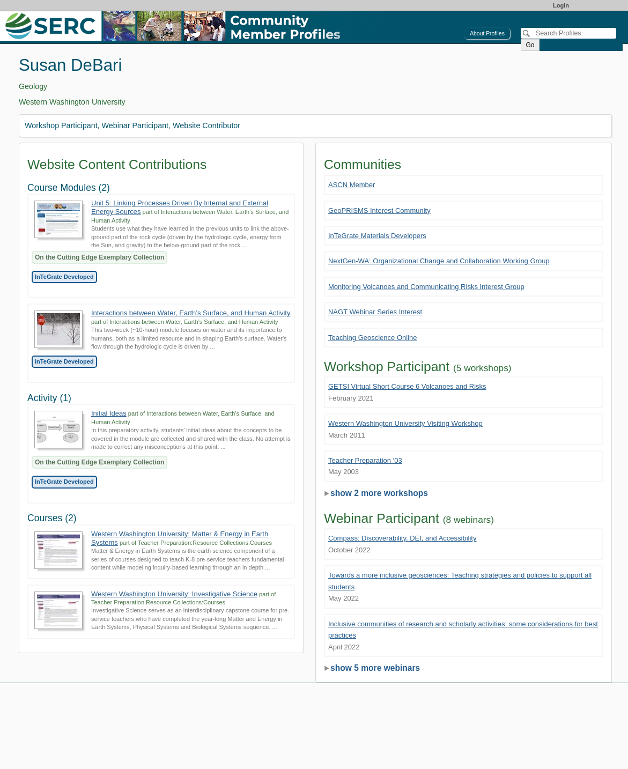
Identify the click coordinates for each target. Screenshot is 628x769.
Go (530, 45)
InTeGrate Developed (64, 276)
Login (561, 5)
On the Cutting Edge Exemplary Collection (99, 257)
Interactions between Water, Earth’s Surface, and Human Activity (190, 313)
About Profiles (487, 33)
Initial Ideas (109, 413)
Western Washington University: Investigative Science (174, 594)
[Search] (568, 33)
